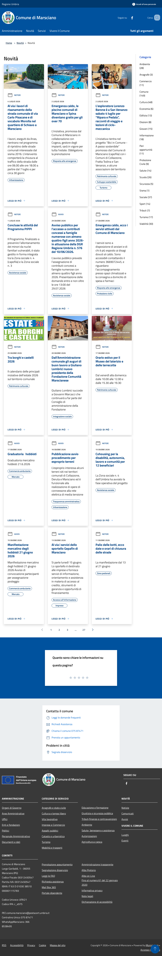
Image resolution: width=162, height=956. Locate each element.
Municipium (152, 945)
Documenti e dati (11, 842)
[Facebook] (128, 17)
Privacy (31, 945)
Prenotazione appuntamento (57, 864)
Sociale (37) (146, 197)
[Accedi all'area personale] (144, 4)
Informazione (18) (147, 137)
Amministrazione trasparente (97, 864)
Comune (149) (144, 93)
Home (9, 43)
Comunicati (128, 813)
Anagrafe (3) (146, 74)
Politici (5, 830)
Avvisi (58, 214)
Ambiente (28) (145, 66)
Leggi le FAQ (48, 876)
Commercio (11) (146, 83)
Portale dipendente (52, 893)
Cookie (42, 945)
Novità (20, 43)
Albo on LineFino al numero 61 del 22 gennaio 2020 (100, 880)
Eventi (125, 840)
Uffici (4, 819)
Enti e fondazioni (11, 825)
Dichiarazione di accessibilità (97, 902)
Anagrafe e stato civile (54, 808)
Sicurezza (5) (146, 184)
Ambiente (87, 825)
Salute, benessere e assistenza (98, 830)
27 (83, 630)
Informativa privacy (92, 890)
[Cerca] (156, 17)
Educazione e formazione (95, 808)
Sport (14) (145, 204)
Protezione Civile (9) (145, 162)
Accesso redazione (150, 950)
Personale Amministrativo (16, 836)
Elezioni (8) (145, 122)
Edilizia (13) (146, 115)
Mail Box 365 (49, 887)
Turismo (46, 842)
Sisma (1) (144, 190)
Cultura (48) (146, 102)
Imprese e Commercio (53, 825)
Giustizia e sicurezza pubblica (97, 813)
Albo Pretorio (89, 870)
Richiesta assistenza (53, 881)
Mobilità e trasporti (52, 848)
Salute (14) (145, 170)
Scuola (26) (145, 177)
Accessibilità (16, 945)
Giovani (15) (146, 129)
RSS (4, 945)
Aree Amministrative (13, 813)
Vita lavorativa (49, 819)
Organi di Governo (11, 808)
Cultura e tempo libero (54, 813)
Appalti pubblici (50, 830)
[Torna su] (155, 949)
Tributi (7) (145, 210)
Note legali (87, 896)
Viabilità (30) (146, 224)
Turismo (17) (146, 217)
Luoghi (125, 835)
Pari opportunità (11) (146, 149)
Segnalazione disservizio (55, 870)
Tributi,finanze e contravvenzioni (99, 819)
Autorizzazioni (89, 836)
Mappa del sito (57, 945)
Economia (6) (146, 109)
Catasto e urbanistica (53, 836)
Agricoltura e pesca (92, 842)
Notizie (14, 95)
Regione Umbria (10, 4)
